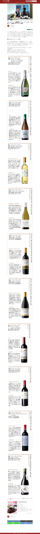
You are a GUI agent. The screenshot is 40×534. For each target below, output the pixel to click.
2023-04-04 (11, 25)
